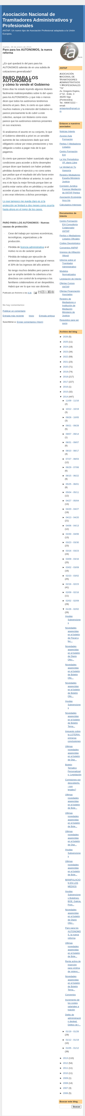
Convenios (70, 994)
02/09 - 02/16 (72, 592)
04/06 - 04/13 (72, 525)
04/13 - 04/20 (72, 517)
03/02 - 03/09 (72, 567)
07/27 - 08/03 (72, 459)
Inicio (31, 315)
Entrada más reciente (13, 315)
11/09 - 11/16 (72, 400)
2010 (66, 1073)
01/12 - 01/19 (72, 1040)
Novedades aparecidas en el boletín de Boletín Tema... (72, 720)
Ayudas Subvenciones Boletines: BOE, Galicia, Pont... (73, 898)
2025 (66, 341)
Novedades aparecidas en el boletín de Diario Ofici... (72, 653)
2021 (66, 361)
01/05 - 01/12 (72, 1048)
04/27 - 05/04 (72, 500)
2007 (66, 1088)
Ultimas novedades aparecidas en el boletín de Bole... (72, 801)
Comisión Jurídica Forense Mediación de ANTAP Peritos (70, 189)
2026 (66, 336)
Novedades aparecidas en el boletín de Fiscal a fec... (72, 634)
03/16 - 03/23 (72, 550)
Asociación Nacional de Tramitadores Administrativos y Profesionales (37, 20)
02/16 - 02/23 (72, 584)
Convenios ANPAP (69, 247)
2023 (66, 351)
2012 (66, 1063)
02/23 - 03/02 (72, 575)
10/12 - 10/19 (72, 409)
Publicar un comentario (14, 311)
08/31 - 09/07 (72, 442)
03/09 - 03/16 (72, 559)
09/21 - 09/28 (72, 425)
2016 (66, 386)
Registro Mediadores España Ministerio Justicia (70, 178)
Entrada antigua (47, 315)
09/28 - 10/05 (72, 417)
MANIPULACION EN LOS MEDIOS (73, 883)
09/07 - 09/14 (72, 434)
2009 (66, 1078)
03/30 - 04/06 (72, 534)
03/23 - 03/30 (72, 542)
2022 (66, 356)
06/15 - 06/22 (72, 475)
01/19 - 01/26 (72, 1031)
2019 (66, 371)
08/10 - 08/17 (72, 450)
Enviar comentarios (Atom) (30, 322)
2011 (66, 1068)
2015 (66, 391)
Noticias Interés (67, 131)
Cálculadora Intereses (70, 204)
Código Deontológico (70, 243)
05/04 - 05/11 (72, 492)
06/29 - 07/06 (72, 467)
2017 (66, 381)
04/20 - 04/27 (72, 509)
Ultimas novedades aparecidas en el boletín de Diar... (72, 753)
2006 (66, 1093)
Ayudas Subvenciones (73, 619)
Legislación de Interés (70, 279)
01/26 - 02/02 (72, 609)
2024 (66, 346)
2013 (66, 1058)
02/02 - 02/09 (72, 600)
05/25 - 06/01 (72, 484)
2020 (66, 366)
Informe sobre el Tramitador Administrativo (68, 263)
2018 (66, 376)
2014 (66, 396)
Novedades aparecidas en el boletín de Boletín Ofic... (72, 671)
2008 (66, 1083)
